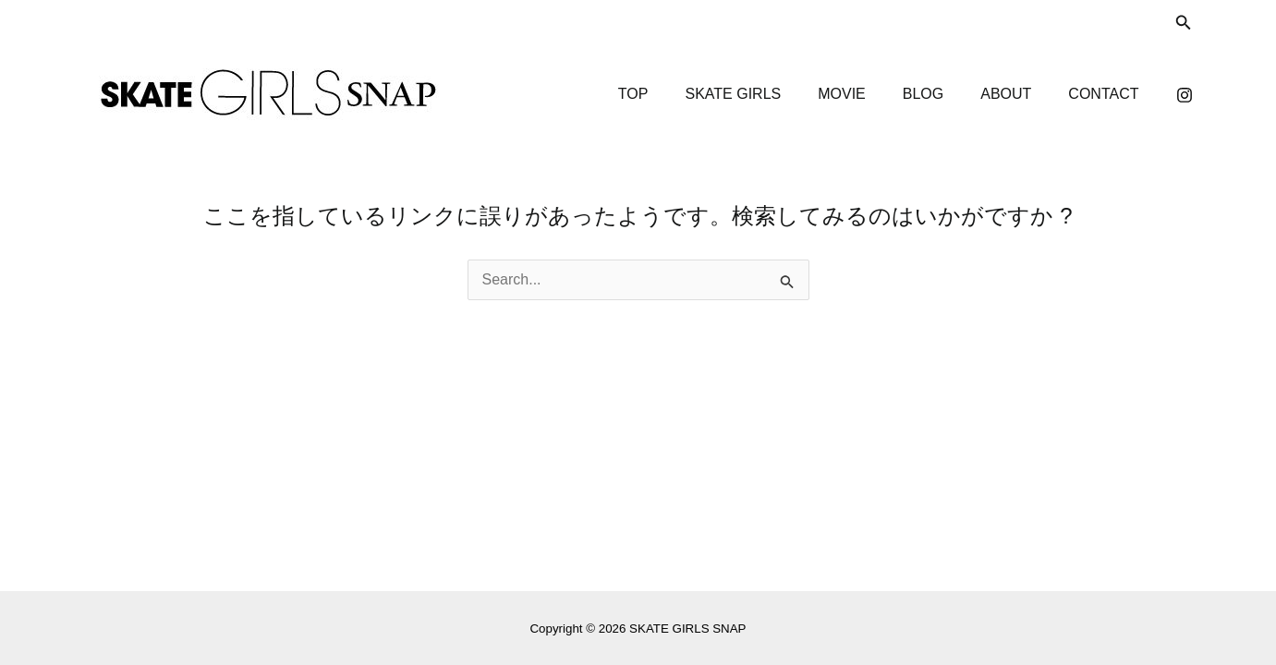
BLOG (923, 94)
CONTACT (1103, 94)
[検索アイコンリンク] (1183, 23)
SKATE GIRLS (733, 94)
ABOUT (1005, 94)
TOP (633, 94)
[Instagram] (1184, 95)
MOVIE (842, 94)
